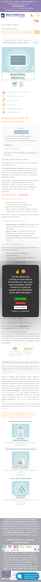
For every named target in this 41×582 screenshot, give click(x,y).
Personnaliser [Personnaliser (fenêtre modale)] (20, 307)
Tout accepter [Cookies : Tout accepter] (20, 299)
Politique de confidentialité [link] (20, 311)
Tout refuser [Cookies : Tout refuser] (20, 303)
